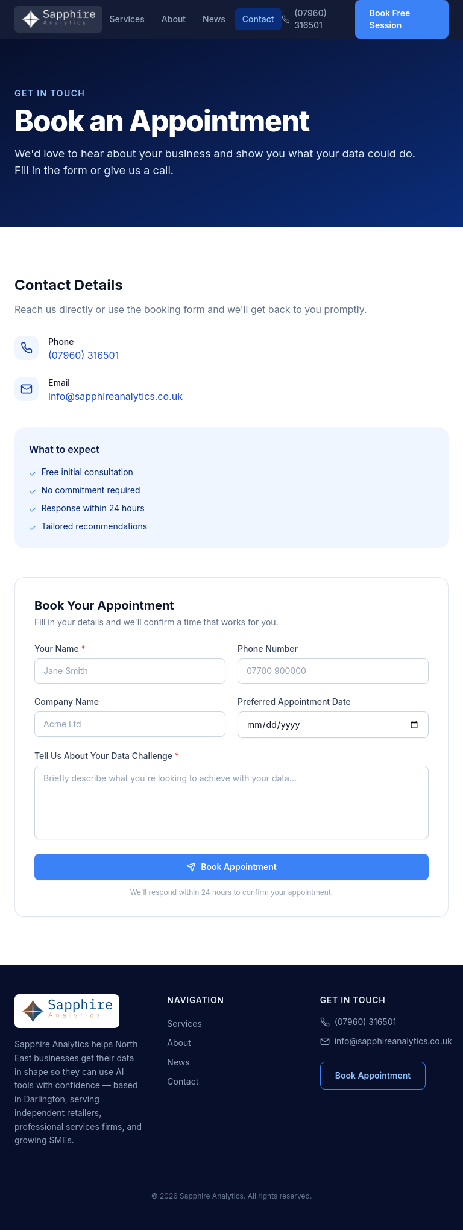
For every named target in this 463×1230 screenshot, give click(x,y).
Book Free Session (390, 19)
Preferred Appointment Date (294, 701)
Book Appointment (231, 867)
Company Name (66, 701)
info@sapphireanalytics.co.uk (115, 396)
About (174, 19)
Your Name (60, 648)
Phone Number (268, 648)
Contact (258, 19)
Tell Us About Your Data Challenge (106, 756)
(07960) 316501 (304, 19)
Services (127, 19)
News (214, 19)
